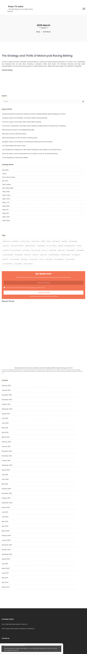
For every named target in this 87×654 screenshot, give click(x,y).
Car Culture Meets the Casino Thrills (13, 145)
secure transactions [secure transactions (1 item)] (14, 259)
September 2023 (7, 503)
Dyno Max (5, 170)
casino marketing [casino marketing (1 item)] (73, 241)
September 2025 (7, 409)
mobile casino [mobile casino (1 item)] (61, 250)
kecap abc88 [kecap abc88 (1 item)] (6, 250)
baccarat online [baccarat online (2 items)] (35, 241)
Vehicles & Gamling (64, 634)
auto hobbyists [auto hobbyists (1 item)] (15, 241)
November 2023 (7, 493)
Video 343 (5, 213)
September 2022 (7, 554)
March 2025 (5, 437)
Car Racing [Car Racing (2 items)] (64, 241)
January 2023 (6, 540)
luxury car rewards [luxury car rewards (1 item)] (35, 250)
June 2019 (5, 573)
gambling (62, 625)
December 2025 (7, 395)
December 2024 (7, 451)
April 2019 (5, 582)
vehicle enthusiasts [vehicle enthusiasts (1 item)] (28, 263)
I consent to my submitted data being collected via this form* (25, 287)
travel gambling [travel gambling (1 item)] (18, 263)
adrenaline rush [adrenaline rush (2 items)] (6, 241)
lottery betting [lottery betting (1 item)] (25, 250)
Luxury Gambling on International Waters (15, 157)
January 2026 (6, 390)
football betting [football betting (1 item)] (41, 245)
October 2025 (6, 404)
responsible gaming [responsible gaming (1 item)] (65, 254)
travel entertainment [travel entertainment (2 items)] (7, 263)
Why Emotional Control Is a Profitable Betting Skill (18, 130)
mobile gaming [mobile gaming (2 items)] (79, 250)
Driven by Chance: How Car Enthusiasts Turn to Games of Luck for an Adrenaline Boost (30, 153)
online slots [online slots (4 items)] (35, 254)
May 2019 (5, 578)
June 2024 (5, 479)
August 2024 (6, 470)
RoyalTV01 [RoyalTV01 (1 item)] (5, 259)
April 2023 (5, 526)
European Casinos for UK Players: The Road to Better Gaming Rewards (24, 118)
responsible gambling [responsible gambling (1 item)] (54, 254)
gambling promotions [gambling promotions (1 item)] (70, 245)
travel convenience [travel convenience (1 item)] (70, 259)
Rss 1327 (5, 181)
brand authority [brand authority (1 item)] (55, 241)
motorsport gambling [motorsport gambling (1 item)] (8, 254)
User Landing (6, 184)
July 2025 (5, 418)
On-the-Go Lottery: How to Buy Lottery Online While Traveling (21, 122)
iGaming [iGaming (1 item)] (79, 245)
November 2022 (7, 545)
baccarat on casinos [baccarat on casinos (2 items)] (25, 241)
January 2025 (6, 446)
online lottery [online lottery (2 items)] (27, 254)
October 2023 (6, 498)
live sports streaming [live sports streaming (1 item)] (15, 250)
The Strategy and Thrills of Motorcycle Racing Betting (37, 56)
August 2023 (6, 507)
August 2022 (6, 559)
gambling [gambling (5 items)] (60, 245)
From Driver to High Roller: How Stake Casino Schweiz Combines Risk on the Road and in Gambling (34, 126)
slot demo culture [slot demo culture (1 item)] (33, 259)
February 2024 (6, 488)
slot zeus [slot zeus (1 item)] (41, 259)
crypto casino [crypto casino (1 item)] (6, 245)
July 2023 (5, 512)
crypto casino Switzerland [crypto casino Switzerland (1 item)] (17, 245)
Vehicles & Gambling (65, 631)
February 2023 (6, 535)
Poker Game (62, 628)
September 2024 (7, 465)
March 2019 (5, 587)
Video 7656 (6, 191)
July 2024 (5, 474)
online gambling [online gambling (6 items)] (18, 254)
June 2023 (5, 517)
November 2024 (7, 456)
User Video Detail (7, 188)
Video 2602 (6, 206)
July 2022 (5, 563)
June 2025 (5, 423)
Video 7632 (6, 217)
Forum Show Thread (8, 177)
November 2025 (7, 399)
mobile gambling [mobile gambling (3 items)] (70, 250)
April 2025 (5, 432)
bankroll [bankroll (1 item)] (43, 241)
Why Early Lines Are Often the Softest (14, 134)
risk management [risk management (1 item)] (76, 254)
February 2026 (6, 385)
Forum (4, 173)
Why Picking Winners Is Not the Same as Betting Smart (19, 138)
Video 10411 (6, 199)
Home (38, 32)
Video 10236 (6, 195)
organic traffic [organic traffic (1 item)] (43, 254)
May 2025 (5, 428)
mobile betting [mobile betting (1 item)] (52, 250)
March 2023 (5, 531)
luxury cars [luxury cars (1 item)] (44, 250)
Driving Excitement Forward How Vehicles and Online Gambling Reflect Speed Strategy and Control (33, 114)
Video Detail (6, 220)
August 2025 (6, 413)
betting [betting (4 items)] (48, 241)
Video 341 (5, 209)
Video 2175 (6, 202)
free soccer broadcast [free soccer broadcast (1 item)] (51, 245)
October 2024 (6, 460)
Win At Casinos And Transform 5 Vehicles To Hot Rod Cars (14, 631)
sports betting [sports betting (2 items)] (49, 259)
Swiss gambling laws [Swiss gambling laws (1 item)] (59, 259)
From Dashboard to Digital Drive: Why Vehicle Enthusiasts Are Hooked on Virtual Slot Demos (31, 149)
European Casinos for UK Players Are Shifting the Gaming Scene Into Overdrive (27, 142)
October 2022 (6, 549)
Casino (61, 622)
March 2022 (5, 568)
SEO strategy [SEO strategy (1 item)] (24, 259)
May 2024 (5, 484)
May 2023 (5, 521)
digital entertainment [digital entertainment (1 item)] (30, 245)
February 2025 (6, 442)
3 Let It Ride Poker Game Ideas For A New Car (13, 625)
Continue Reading (7, 70)
